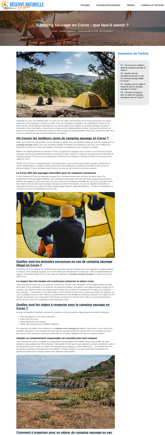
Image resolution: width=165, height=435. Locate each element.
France (131, 5)
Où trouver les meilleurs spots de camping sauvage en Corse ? (133, 67)
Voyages (85, 5)
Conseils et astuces (152, 5)
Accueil (54, 31)
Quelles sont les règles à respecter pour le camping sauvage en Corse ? (133, 86)
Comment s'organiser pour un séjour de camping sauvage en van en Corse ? (132, 94)
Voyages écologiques (108, 5)
